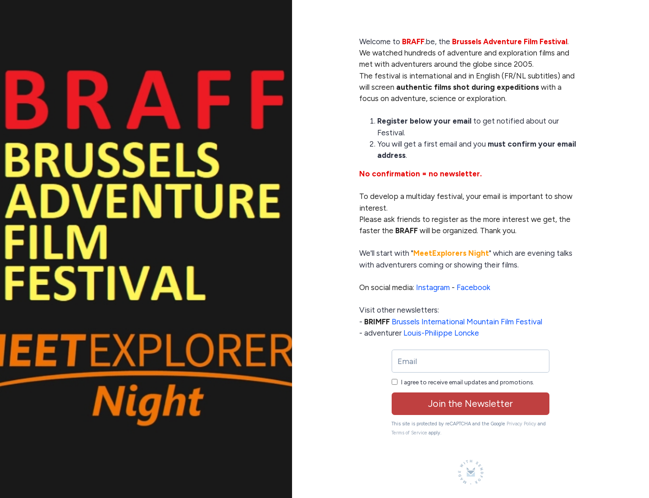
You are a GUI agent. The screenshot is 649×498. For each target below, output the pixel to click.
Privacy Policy (521, 424)
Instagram (433, 287)
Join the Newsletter (470, 403)
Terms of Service (409, 433)
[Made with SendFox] (471, 472)
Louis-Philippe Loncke (441, 332)
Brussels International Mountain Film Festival (467, 321)
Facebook (473, 287)
